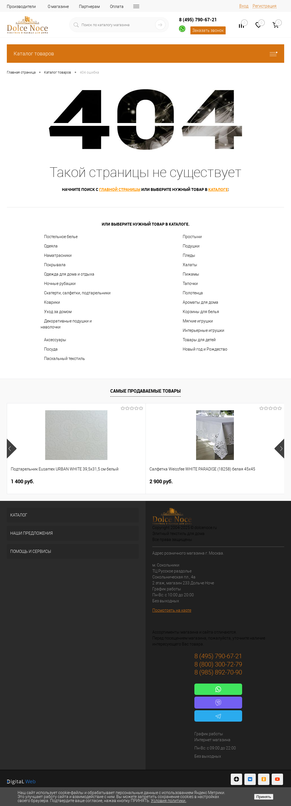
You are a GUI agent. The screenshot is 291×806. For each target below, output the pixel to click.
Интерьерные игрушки (203, 330)
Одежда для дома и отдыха (69, 274)
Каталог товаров (145, 53)
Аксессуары (55, 340)
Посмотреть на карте (171, 610)
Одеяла (51, 246)
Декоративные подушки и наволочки (66, 324)
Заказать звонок (208, 30)
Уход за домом (58, 311)
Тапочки (190, 283)
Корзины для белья (201, 311)
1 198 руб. (207, 481)
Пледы (189, 255)
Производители (21, 6)
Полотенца (193, 293)
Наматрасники (58, 255)
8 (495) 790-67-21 (198, 19)
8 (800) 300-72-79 (218, 664)
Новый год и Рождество (205, 349)
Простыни (192, 236)
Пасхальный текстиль (64, 358)
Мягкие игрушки (198, 321)
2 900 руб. (114, 481)
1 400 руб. (22, 481)
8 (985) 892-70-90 (218, 672)
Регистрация (265, 6)
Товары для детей (199, 340)
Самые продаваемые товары (145, 391)
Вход (243, 6)
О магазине (58, 6)
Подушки (191, 246)
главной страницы (119, 189)
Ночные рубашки (60, 283)
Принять (263, 797)
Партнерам (89, 6)
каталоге (218, 189)
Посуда (51, 349)
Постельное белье (61, 236)
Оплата (117, 6)
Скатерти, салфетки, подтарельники (77, 293)
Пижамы (191, 274)
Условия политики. (168, 800)
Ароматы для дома (200, 302)
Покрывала (55, 265)
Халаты (190, 265)
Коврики (52, 302)
